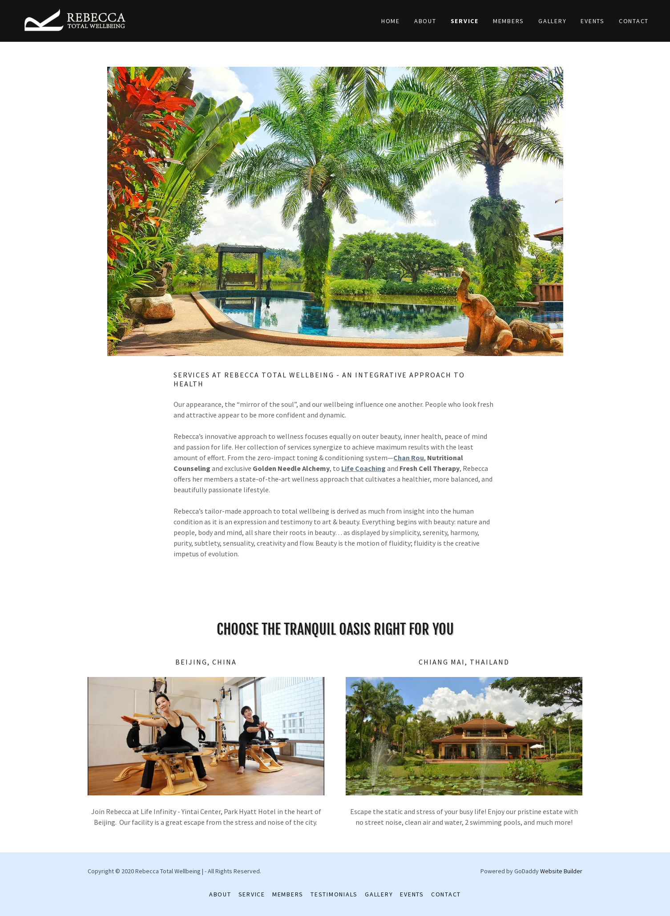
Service (465, 21)
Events (593, 21)
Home (390, 21)
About (425, 21)
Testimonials (334, 894)
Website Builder (561, 871)
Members (508, 21)
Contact (634, 21)
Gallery (552, 21)
